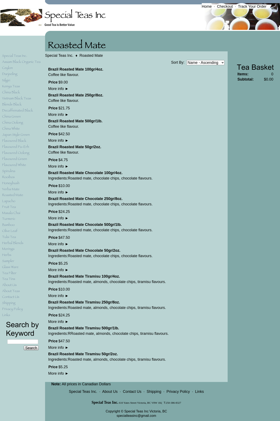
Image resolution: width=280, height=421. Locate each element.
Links (199, 391)
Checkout (225, 6)
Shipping (154, 391)
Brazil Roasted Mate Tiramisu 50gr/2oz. (83, 354)
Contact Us (132, 391)
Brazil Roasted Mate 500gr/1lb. (75, 121)
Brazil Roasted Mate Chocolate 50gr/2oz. (84, 250)
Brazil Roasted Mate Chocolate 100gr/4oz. (85, 173)
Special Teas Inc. (59, 55)
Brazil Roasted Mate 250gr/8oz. (75, 95)
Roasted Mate (91, 55)
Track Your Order (252, 6)
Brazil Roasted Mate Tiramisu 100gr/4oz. (84, 276)
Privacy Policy (178, 391)
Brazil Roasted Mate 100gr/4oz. (75, 69)
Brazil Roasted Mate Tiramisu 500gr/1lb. (83, 328)
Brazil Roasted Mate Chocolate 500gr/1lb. (85, 225)
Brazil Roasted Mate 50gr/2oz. (74, 147)
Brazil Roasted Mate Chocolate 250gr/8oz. (85, 199)
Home (207, 6)
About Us (110, 391)
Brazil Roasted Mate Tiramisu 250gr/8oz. (84, 302)
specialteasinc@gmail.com (136, 415)
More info (58, 89)
